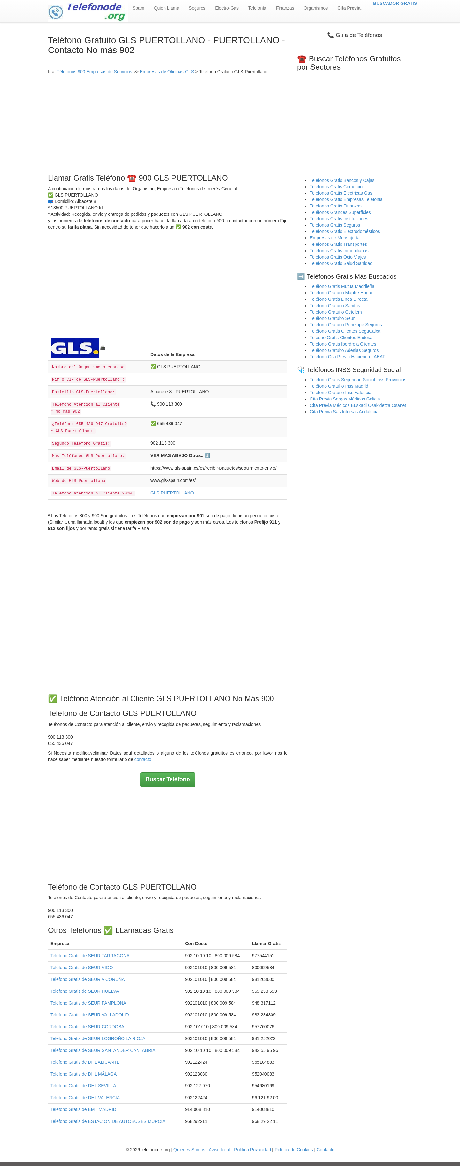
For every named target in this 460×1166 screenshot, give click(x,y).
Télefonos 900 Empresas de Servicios (94, 71)
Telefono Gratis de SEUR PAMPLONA (88, 1003)
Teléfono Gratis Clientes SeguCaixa (345, 331)
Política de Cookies (294, 1149)
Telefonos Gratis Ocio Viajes (338, 257)
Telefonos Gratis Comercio (336, 186)
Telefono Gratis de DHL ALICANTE (85, 1062)
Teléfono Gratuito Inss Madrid (339, 386)
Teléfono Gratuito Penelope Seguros (346, 324)
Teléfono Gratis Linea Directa (339, 299)
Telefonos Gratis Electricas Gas (341, 193)
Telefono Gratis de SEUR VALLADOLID (89, 1014)
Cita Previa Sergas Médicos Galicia (345, 398)
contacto (142, 759)
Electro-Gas (227, 8)
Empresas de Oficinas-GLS (167, 71)
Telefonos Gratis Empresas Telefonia (346, 199)
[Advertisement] (168, 122)
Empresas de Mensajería (335, 237)
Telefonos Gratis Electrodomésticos (345, 231)
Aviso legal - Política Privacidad (240, 1149)
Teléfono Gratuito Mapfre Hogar (341, 292)
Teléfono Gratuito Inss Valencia (341, 392)
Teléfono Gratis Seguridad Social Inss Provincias (358, 379)
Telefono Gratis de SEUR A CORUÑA (87, 979)
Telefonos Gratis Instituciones (339, 218)
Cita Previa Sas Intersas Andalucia (344, 411)
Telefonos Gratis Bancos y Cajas (342, 180)
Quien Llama (166, 8)
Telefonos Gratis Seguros (335, 225)
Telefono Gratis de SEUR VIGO (81, 967)
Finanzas (285, 8)
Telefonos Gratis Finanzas (336, 205)
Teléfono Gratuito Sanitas (335, 305)
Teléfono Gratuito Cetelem (336, 312)
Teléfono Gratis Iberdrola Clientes (343, 343)
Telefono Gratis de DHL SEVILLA (83, 1085)
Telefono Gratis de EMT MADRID (83, 1109)
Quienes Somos (190, 1149)
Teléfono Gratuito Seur (332, 318)
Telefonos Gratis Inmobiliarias (339, 250)
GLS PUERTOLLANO (172, 492)
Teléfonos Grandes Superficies (340, 212)
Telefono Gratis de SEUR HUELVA (84, 991)
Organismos (316, 8)
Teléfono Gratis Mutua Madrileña (342, 286)
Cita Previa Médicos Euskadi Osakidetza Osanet (358, 405)
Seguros (197, 8)
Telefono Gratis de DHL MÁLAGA (83, 1074)
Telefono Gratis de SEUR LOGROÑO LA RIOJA (97, 1038)
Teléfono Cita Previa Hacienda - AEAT (347, 356)
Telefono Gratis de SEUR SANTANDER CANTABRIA (103, 1050)
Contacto (325, 1149)
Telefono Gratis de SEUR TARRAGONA (90, 955)
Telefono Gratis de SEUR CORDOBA (87, 1026)
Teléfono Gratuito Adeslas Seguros (344, 350)
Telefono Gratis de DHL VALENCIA (85, 1097)
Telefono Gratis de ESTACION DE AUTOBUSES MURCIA (107, 1121)
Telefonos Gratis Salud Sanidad (341, 263)
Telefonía (257, 8)
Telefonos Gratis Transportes (338, 244)
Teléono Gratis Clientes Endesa (341, 337)
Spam (138, 8)
